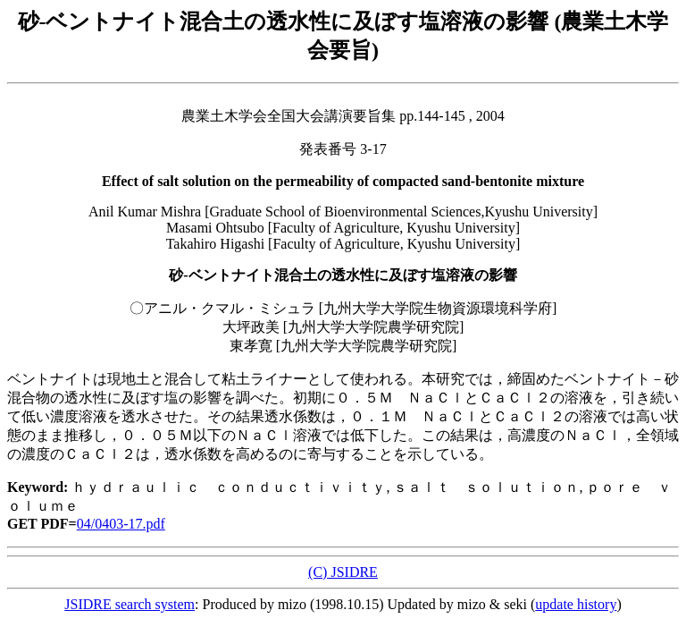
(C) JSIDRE (343, 572)
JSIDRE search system (129, 604)
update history (575, 604)
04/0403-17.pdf (121, 523)
